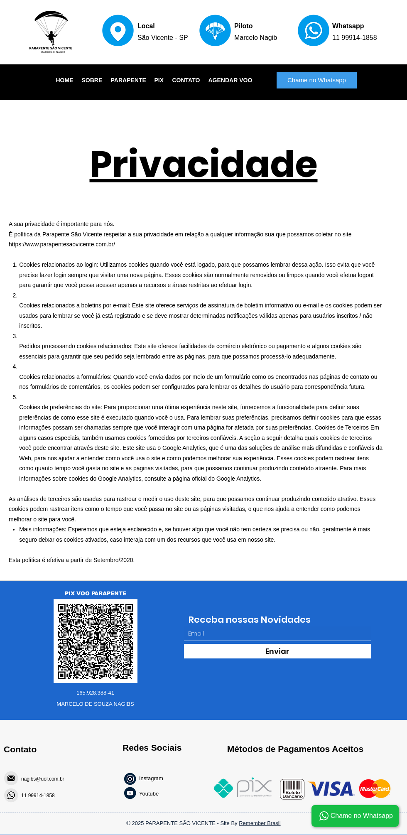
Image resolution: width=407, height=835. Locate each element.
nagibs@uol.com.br (42, 779)
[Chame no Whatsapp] (317, 80)
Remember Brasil (259, 823)
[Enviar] (277, 651)
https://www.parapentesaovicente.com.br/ (62, 244)
